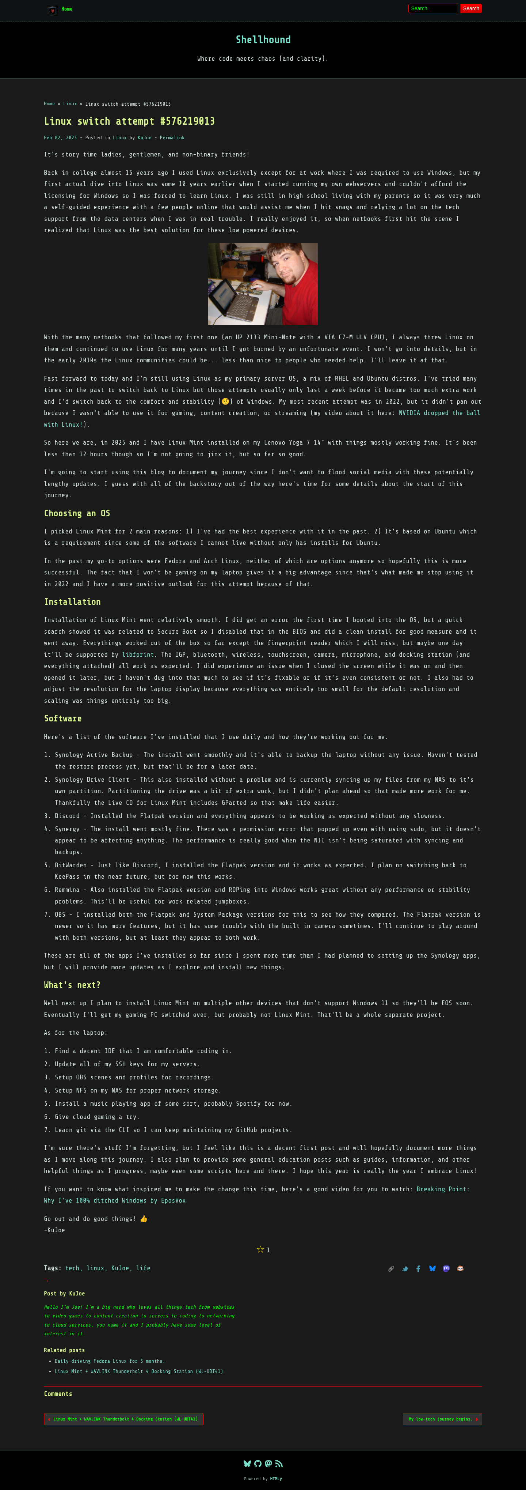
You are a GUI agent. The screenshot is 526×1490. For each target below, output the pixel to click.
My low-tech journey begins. (441, 1419)
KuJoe (145, 137)
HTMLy (276, 1478)
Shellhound (262, 40)
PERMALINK (393, 1268)
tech (72, 1268)
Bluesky (434, 1268)
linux (95, 1268)
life (143, 1268)
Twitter (407, 1268)
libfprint (138, 654)
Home (66, 9)
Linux (120, 137)
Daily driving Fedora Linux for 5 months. (110, 1361)
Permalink (172, 137)
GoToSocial (462, 1268)
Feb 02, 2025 (60, 137)
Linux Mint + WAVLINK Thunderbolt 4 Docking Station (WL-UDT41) (139, 1371)
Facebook (420, 1268)
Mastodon (448, 1268)
